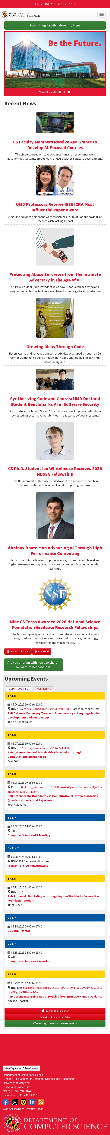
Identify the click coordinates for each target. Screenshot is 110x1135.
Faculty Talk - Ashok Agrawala (28, 865)
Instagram (23, 1102)
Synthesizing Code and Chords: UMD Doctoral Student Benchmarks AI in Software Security (55, 401)
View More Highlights (55, 92)
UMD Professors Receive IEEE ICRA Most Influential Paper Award (55, 207)
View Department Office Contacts (21, 1068)
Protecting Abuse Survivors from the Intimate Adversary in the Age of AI (55, 277)
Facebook (6, 1102)
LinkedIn (32, 1102)
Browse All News (18, 651)
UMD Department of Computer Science (44, 14)
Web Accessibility (13, 1108)
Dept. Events (20, 689)
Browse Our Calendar (55, 1011)
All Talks (44, 689)
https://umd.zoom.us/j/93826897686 (47, 709)
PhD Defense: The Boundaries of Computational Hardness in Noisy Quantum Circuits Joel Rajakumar (53, 798)
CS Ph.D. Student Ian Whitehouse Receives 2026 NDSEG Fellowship (55, 471)
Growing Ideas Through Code (55, 346)
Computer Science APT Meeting (29, 835)
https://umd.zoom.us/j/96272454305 (47, 748)
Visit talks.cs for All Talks (55, 1017)
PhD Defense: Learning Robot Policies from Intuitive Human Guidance (55, 996)
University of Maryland (55, 4)
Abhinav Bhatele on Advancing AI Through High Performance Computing (55, 550)
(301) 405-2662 (27, 1095)
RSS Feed (42, 651)
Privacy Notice (34, 1108)
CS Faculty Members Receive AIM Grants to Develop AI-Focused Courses (55, 144)
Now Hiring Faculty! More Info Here (55, 25)
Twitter (15, 1102)
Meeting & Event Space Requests (55, 1023)
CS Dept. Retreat (19, 931)
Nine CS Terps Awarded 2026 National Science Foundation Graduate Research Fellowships (55, 624)
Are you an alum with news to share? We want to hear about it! (33, 664)
